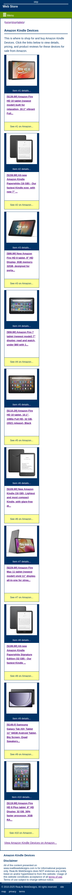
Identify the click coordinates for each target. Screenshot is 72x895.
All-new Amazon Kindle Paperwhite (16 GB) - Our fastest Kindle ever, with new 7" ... (21, 183)
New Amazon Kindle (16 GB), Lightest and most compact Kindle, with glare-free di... (21, 497)
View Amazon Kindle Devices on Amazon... (30, 842)
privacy (12, 891)
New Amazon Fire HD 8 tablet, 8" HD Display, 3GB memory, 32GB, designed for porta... (20, 262)
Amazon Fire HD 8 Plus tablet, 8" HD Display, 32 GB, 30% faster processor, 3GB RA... (20, 811)
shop (14, 22)
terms (22, 891)
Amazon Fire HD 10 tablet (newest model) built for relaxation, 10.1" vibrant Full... (21, 105)
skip (36, 1)
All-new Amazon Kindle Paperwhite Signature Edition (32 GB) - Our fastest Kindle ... (19, 654)
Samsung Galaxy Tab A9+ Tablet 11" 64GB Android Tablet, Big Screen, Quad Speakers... (21, 733)
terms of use (55, 876)
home (8, 22)
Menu (8, 15)
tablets (20, 22)
